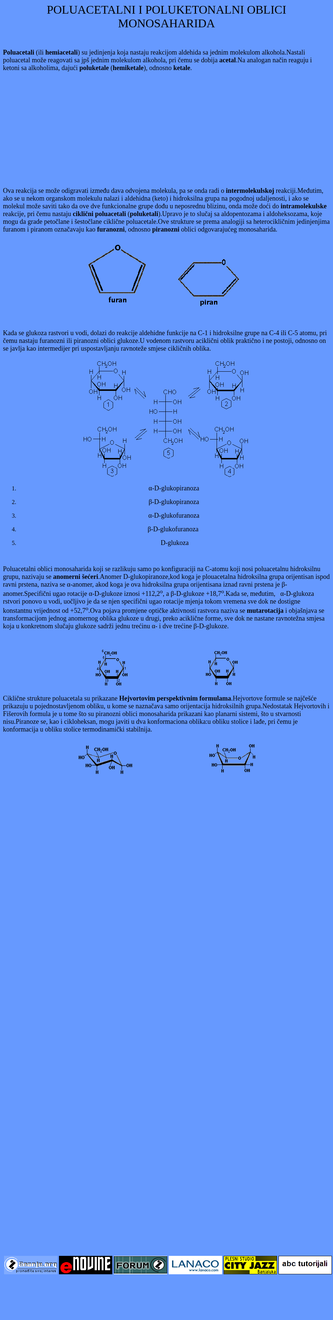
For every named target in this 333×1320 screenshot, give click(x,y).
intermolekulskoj (250, 190)
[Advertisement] (166, 129)
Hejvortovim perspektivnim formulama (175, 698)
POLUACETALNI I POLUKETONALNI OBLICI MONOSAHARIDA (166, 16)
